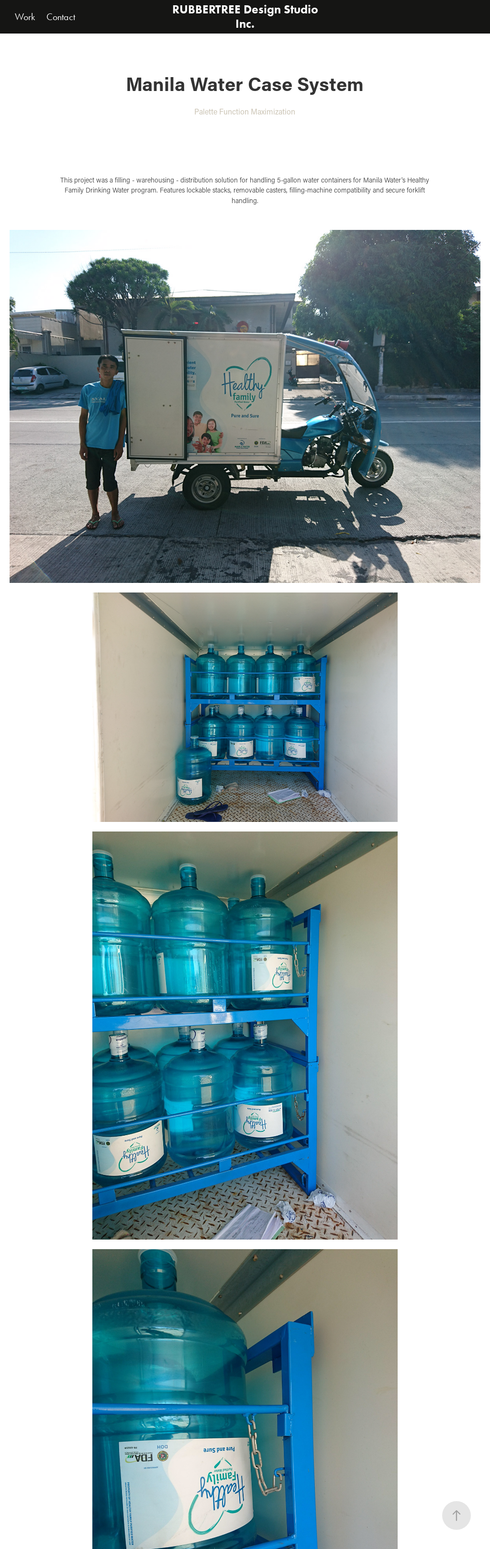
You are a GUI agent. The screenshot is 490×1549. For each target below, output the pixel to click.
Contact (60, 17)
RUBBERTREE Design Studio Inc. (246, 16)
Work (25, 17)
